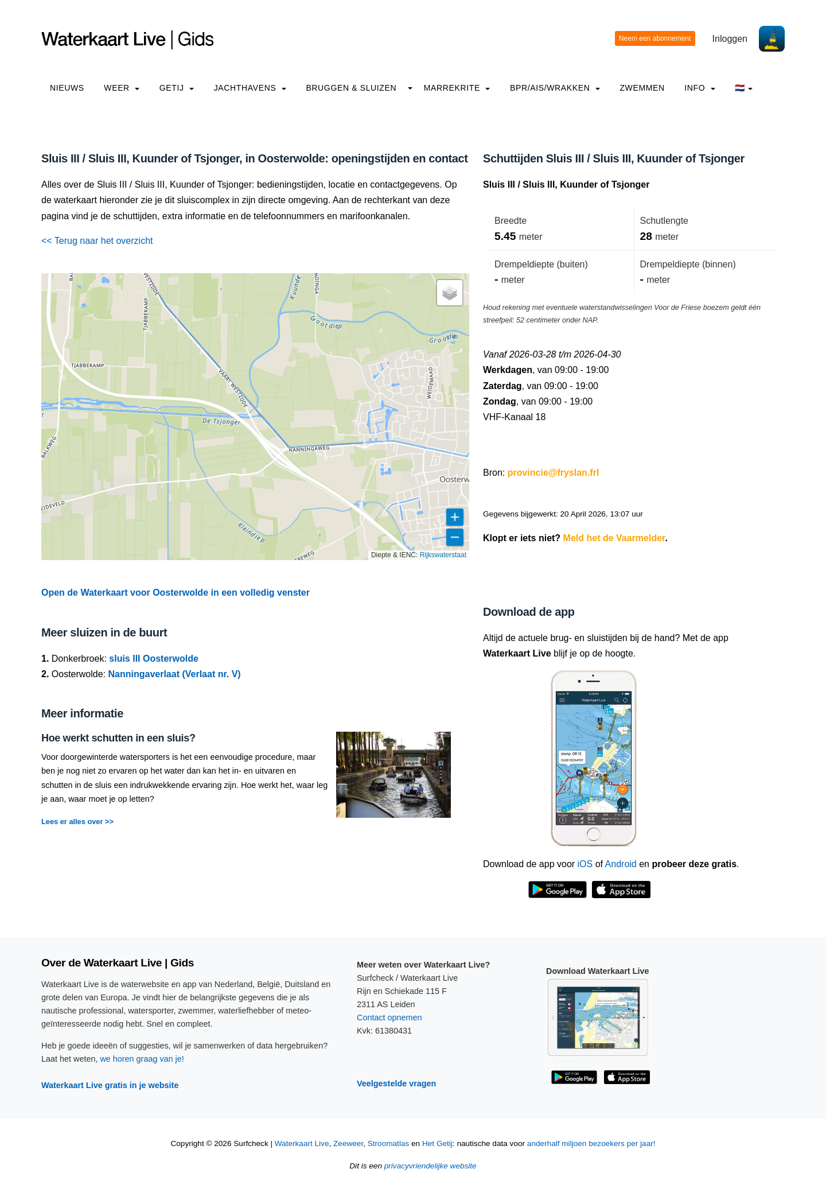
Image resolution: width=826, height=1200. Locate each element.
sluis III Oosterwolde (153, 658)
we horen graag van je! (142, 1058)
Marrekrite (457, 87)
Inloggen (729, 39)
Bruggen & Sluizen (351, 87)
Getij (176, 87)
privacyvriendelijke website (430, 1166)
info (699, 87)
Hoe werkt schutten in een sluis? (118, 738)
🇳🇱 (744, 87)
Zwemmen (642, 87)
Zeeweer (348, 1143)
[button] (449, 292)
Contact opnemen (389, 1017)
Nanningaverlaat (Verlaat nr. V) (174, 674)
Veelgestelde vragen (396, 1083)
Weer (121, 87)
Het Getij (437, 1143)
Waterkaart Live (302, 1143)
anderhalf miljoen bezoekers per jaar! (591, 1143)
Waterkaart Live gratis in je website (109, 1085)
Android (621, 864)
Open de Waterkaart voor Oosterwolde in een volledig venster (175, 592)
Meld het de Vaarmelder (614, 538)
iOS (585, 864)
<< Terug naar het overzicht (97, 241)
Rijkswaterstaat (443, 555)
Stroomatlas (389, 1143)
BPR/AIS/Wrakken (555, 87)
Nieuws (67, 87)
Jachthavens (250, 87)
